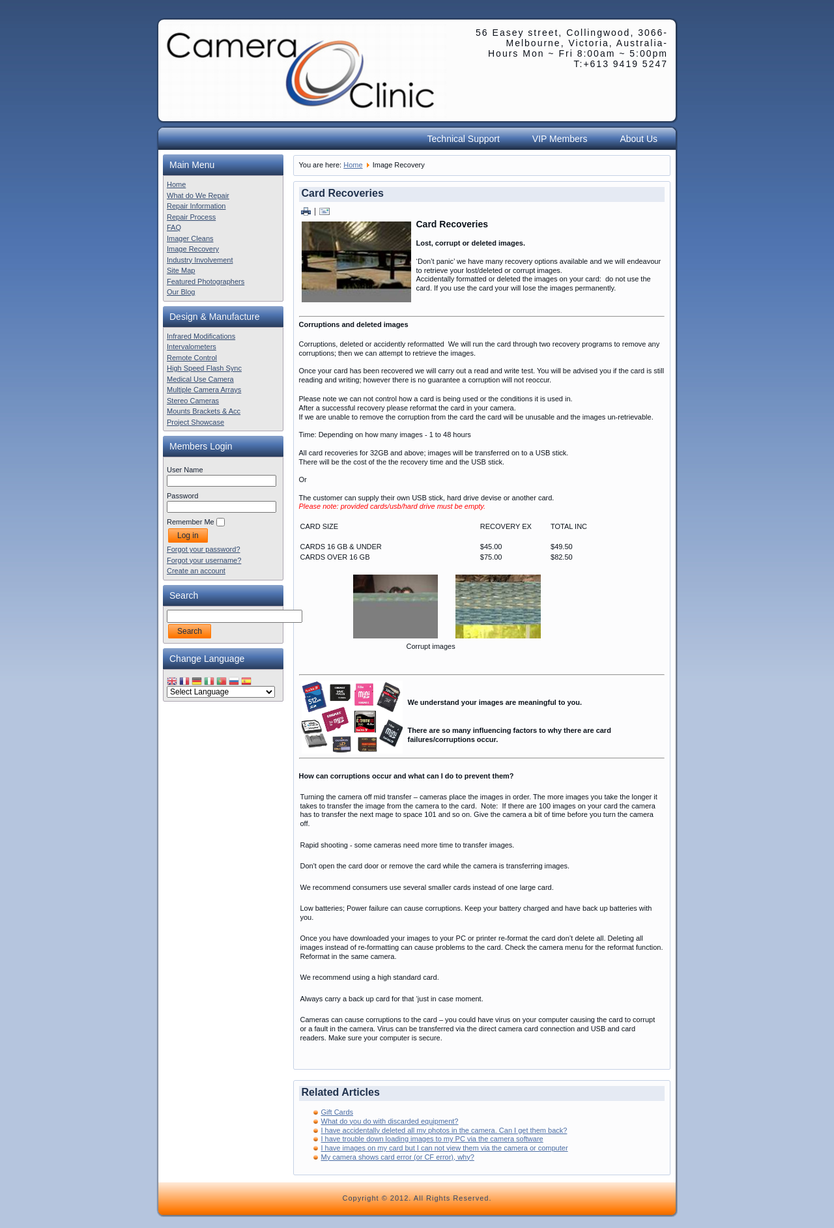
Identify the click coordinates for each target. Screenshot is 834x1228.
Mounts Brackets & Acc (203, 411)
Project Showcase (195, 422)
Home (176, 184)
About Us (638, 139)
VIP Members (560, 139)
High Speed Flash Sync (204, 368)
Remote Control (192, 358)
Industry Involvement (200, 260)
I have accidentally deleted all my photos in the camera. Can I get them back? (444, 1130)
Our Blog (181, 292)
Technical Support (463, 139)
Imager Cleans (190, 238)
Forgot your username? (204, 560)
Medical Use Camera (200, 379)
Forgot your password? (203, 549)
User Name (185, 470)
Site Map (181, 270)
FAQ (174, 227)
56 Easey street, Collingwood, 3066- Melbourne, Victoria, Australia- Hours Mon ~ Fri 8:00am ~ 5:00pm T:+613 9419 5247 (572, 48)
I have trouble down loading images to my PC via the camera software (432, 1139)
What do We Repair (198, 195)
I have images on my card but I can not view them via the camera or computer (444, 1148)
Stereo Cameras (193, 401)
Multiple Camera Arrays (204, 389)
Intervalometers (191, 346)
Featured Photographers (205, 281)
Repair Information (196, 206)
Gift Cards (337, 1112)
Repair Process (191, 217)
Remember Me (190, 522)
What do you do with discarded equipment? (390, 1121)
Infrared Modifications (201, 336)
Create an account (196, 571)
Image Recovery (193, 249)
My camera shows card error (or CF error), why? (397, 1157)
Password (182, 496)
